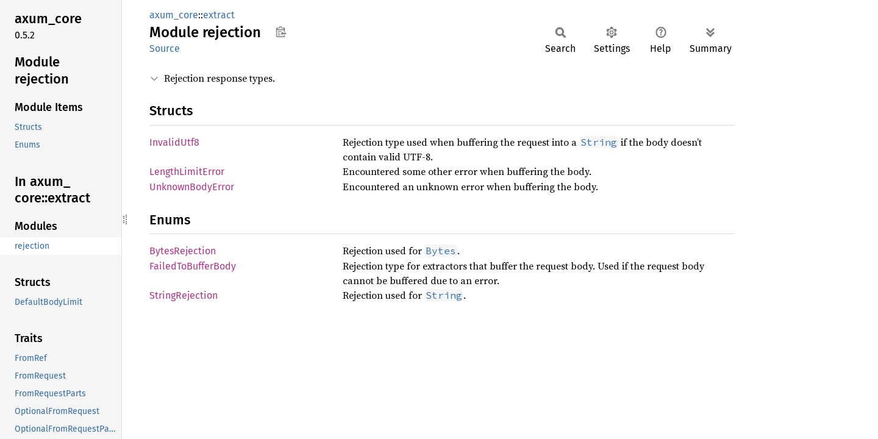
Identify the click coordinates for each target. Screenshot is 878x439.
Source (164, 48)
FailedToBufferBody (192, 266)
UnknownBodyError (191, 187)
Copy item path (281, 31)
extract (219, 15)
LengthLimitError (186, 171)
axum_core (173, 15)
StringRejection (183, 295)
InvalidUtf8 (174, 142)
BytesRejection (182, 251)
